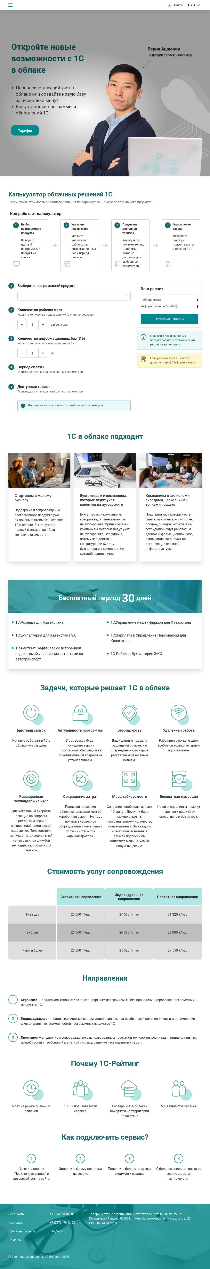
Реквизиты (16, 1214)
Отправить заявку (169, 319)
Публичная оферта (21, 1231)
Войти (178, 5)
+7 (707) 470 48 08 (62, 1222)
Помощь (14, 1240)
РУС (194, 5)
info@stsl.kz (58, 1231)
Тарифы (25, 130)
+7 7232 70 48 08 (61, 1214)
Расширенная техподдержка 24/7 (31, 798)
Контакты (15, 1222)
